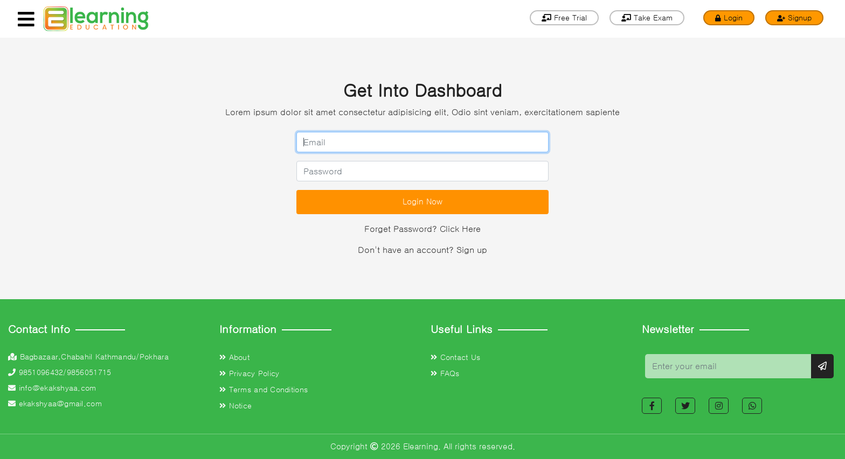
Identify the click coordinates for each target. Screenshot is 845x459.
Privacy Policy (249, 373)
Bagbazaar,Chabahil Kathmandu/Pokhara (88, 357)
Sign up (471, 249)
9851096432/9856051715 (59, 372)
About (234, 357)
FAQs (445, 373)
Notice (235, 405)
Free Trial (564, 18)
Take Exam (647, 18)
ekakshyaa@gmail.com (55, 403)
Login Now (422, 201)
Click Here (460, 228)
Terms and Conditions (263, 389)
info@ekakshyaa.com (52, 388)
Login (729, 18)
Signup (794, 18)
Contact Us (455, 357)
